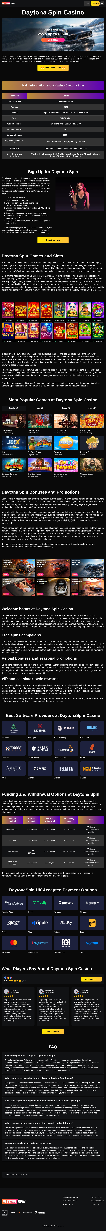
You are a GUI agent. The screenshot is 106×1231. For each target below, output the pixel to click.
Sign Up (95, 3)
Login (87, 3)
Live (40, 408)
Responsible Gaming (70, 1197)
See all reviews (53, 1032)
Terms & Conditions (70, 1201)
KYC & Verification (97, 1201)
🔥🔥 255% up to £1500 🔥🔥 (53, 68)
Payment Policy (96, 1197)
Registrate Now (53, 240)
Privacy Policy (68, 1204)
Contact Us (95, 1204)
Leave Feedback (91, 979)
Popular (14, 408)
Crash (66, 408)
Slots (92, 408)
